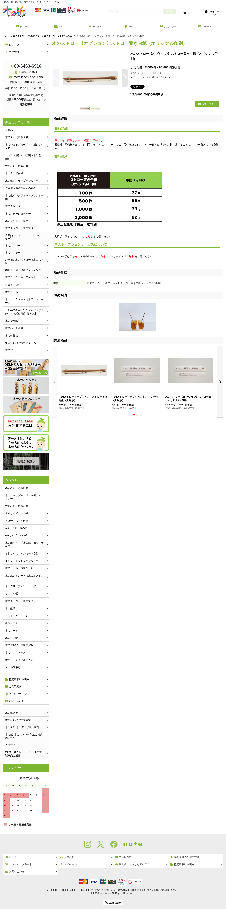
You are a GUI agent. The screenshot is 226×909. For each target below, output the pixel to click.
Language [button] (113, 902)
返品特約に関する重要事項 (146, 96)
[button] (56, 79)
